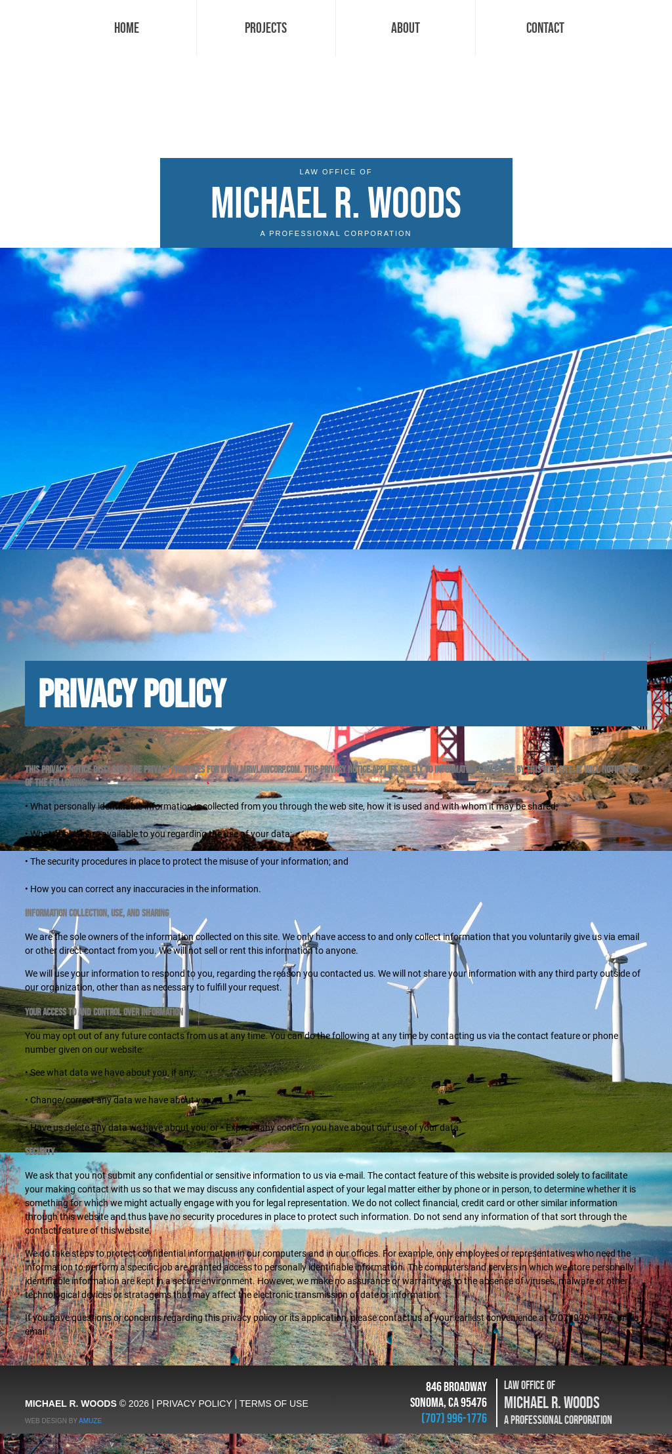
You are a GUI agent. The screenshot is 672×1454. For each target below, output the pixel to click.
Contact (545, 28)
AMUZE (90, 1421)
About (405, 28)
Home (126, 28)
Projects (266, 28)
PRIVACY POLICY (194, 1403)
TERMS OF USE (274, 1403)
